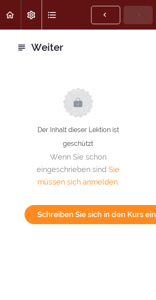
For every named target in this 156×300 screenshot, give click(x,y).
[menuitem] (31, 15)
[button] (10, 15)
